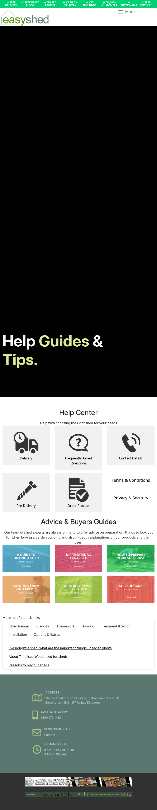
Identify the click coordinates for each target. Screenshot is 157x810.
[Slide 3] (82, 780)
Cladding (43, 626)
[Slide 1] (67, 780)
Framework (66, 626)
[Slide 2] (75, 780)
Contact (53, 733)
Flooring (87, 626)
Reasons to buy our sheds (29, 665)
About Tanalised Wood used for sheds (38, 656)
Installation (18, 634)
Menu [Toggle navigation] (127, 12)
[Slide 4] (90, 780)
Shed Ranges (19, 626)
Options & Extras (47, 634)
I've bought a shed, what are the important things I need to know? (60, 648)
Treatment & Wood (116, 626)
